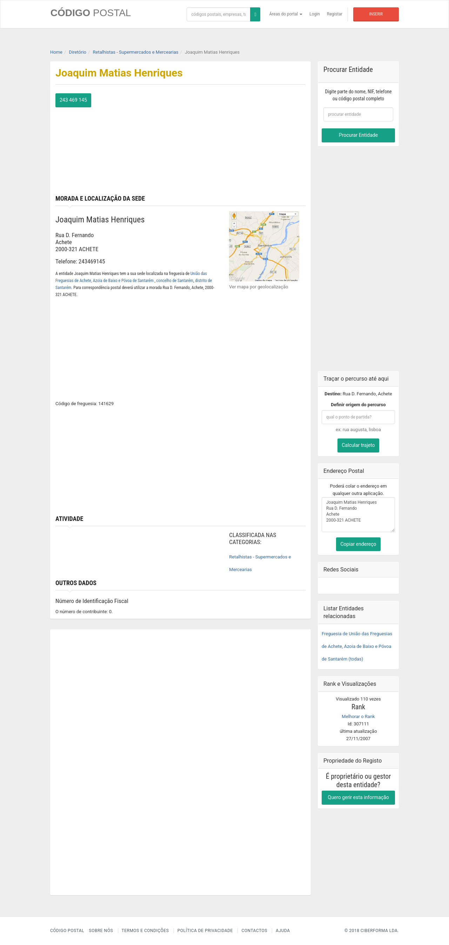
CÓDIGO (90, 12)
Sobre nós (101, 930)
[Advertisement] (246, 142)
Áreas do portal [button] (286, 14)
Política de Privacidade (205, 930)
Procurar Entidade (358, 135)
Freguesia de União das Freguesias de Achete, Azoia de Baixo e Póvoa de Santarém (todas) (357, 646)
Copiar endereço (358, 544)
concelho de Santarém (175, 280)
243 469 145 (73, 100)
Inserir (376, 14)
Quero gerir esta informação (358, 797)
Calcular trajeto (358, 445)
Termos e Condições (145, 930)
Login (314, 14)
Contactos (254, 930)
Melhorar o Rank (358, 716)
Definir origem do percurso (358, 404)
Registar (334, 14)
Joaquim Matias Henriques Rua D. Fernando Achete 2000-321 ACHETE (358, 514)
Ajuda (283, 930)
